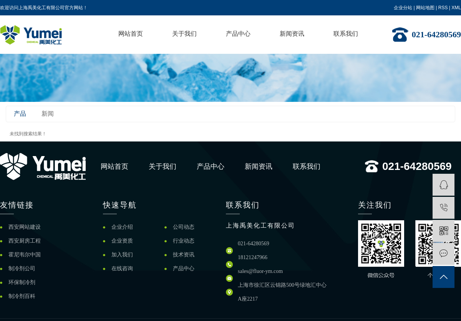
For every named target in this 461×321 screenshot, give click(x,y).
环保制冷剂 (21, 282)
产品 (20, 113)
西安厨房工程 (24, 241)
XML (456, 7)
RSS (443, 7)
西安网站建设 (24, 227)
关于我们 (184, 33)
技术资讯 (183, 255)
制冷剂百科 (21, 296)
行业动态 (183, 241)
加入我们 (122, 255)
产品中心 (238, 33)
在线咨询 (122, 268)
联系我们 (345, 33)
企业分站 (403, 7)
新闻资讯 (292, 33)
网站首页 (130, 33)
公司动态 (183, 227)
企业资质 (122, 241)
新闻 (47, 113)
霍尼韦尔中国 (24, 255)
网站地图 (425, 7)
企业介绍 (122, 227)
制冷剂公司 (21, 268)
